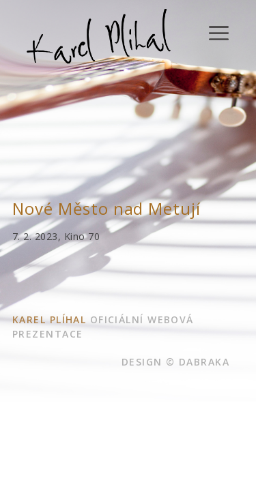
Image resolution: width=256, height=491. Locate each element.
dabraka (204, 361)
